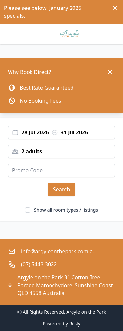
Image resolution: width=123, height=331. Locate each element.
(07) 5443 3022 (39, 264)
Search (61, 189)
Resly (74, 324)
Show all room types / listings (66, 210)
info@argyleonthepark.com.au (58, 251)
